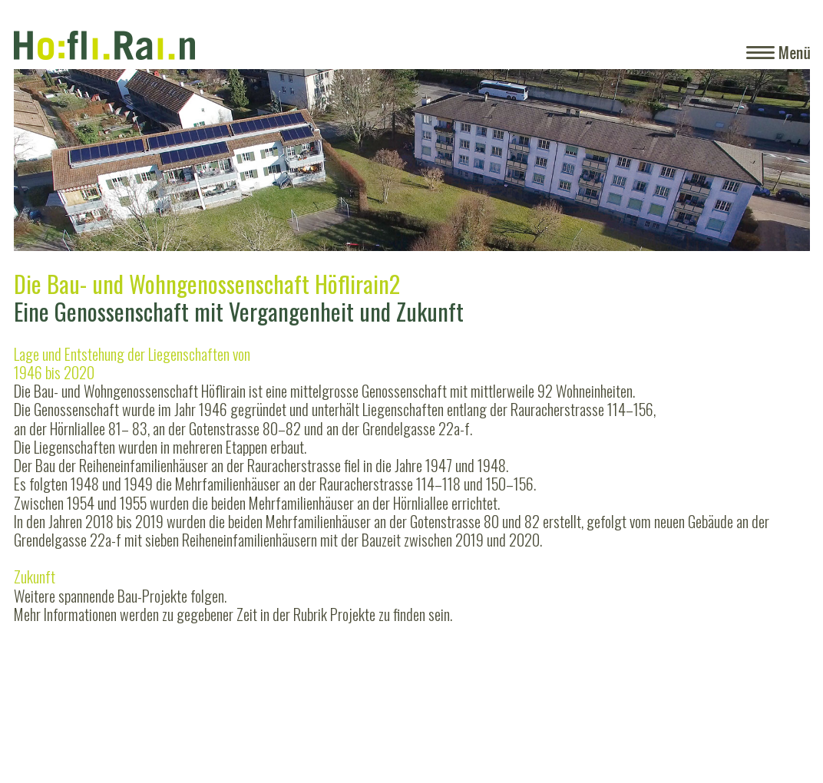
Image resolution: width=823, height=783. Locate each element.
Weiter (772, 184)
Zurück (45, 184)
